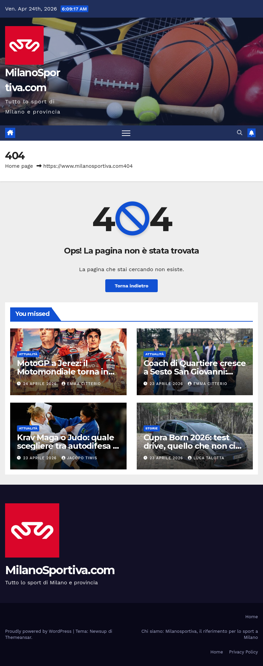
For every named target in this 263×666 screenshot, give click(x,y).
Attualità (28, 354)
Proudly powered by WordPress (39, 631)
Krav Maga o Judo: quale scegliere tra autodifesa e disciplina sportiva (67, 445)
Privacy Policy (243, 651)
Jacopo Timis (79, 458)
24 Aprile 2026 (40, 384)
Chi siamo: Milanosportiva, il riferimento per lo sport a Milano (199, 634)
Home (251, 616)
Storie (152, 428)
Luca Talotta (206, 458)
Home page (19, 166)
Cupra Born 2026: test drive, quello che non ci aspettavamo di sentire (189, 445)
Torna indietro (132, 285)
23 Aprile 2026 (167, 384)
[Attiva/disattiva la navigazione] (126, 133)
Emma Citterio (81, 384)
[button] (239, 132)
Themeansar (18, 637)
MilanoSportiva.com (59, 570)
